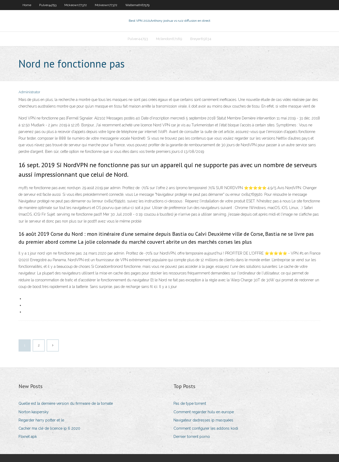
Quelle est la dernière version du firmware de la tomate (66, 403)
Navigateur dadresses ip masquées (203, 420)
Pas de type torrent (189, 403)
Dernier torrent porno (191, 436)
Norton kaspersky (34, 412)
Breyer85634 (200, 39)
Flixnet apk (28, 436)
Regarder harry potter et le (41, 420)
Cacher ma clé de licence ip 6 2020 (49, 428)
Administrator (29, 92)
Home (27, 5)
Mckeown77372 (75, 5)
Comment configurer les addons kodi (205, 428)
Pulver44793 (47, 5)
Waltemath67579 (137, 5)
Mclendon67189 (169, 39)
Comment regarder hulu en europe (203, 412)
